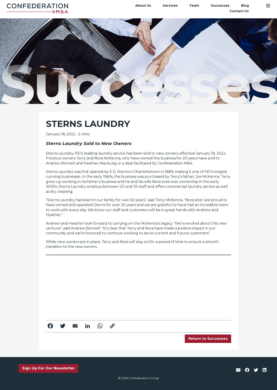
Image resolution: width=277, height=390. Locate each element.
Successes (220, 6)
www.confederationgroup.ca (178, 279)
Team (194, 6)
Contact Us (239, 11)
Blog (245, 6)
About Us (143, 6)
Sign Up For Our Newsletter (48, 368)
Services (170, 6)
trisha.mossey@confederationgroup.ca (94, 312)
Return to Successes (208, 338)
